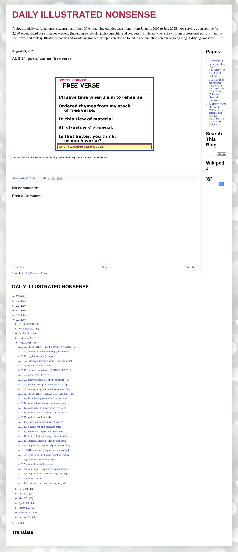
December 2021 (27, 324)
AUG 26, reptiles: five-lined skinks (35, 365)
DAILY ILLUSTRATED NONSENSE (84, 14)
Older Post (191, 267)
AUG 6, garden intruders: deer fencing (36, 459)
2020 (18, 523)
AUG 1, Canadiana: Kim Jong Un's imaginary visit (42, 483)
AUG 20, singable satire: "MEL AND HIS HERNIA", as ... (46, 393)
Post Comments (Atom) (36, 273)
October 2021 (26, 333)
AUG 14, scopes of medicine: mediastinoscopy (40, 422)
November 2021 (27, 328)
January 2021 (25, 517)
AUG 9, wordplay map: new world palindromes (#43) (44, 445)
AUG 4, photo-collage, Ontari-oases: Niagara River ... (44, 469)
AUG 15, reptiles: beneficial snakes (35, 417)
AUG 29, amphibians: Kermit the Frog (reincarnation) (44, 351)
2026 (18, 296)
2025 (18, 301)
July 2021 (24, 489)
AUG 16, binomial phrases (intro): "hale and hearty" (43, 412)
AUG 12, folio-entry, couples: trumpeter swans (40, 431)
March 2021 (25, 508)
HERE (103, 157)
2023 (18, 310)
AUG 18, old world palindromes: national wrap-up (42, 403)
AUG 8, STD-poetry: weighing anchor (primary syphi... (45, 450)
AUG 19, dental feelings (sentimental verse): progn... (43, 398)
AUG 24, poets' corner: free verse (34, 375)
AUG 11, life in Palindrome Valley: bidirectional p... (43, 436)
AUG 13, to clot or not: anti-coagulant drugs (39, 426)
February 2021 (26, 512)
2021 (18, 319)
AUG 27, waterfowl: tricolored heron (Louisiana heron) (45, 361)
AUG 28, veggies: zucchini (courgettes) (37, 356)
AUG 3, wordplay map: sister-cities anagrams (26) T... (44, 473)
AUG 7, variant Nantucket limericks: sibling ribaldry (43, 455)
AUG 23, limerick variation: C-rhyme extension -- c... (44, 379)
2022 (18, 315)
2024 (18, 305)
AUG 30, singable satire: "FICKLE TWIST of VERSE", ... (46, 346)
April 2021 (24, 503)
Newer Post (18, 267)
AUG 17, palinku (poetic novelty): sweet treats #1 (42, 408)
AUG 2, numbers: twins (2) (31, 478)
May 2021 (24, 498)
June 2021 (24, 493)
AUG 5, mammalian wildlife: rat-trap (36, 464)
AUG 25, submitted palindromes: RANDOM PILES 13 (45, 370)
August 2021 (25, 342)
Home (105, 267)
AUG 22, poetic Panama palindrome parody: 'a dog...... (44, 384)
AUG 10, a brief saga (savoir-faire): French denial (42, 440)
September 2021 (27, 338)
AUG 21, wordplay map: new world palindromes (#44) (44, 389)
